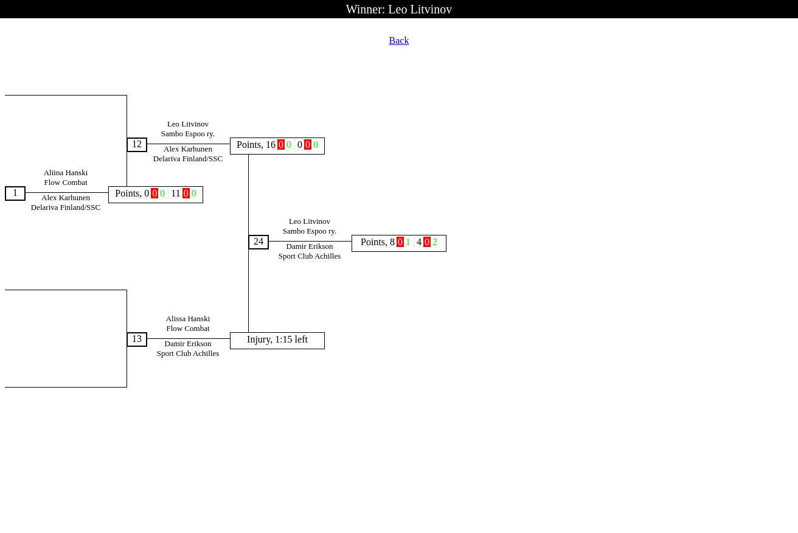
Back (399, 40)
